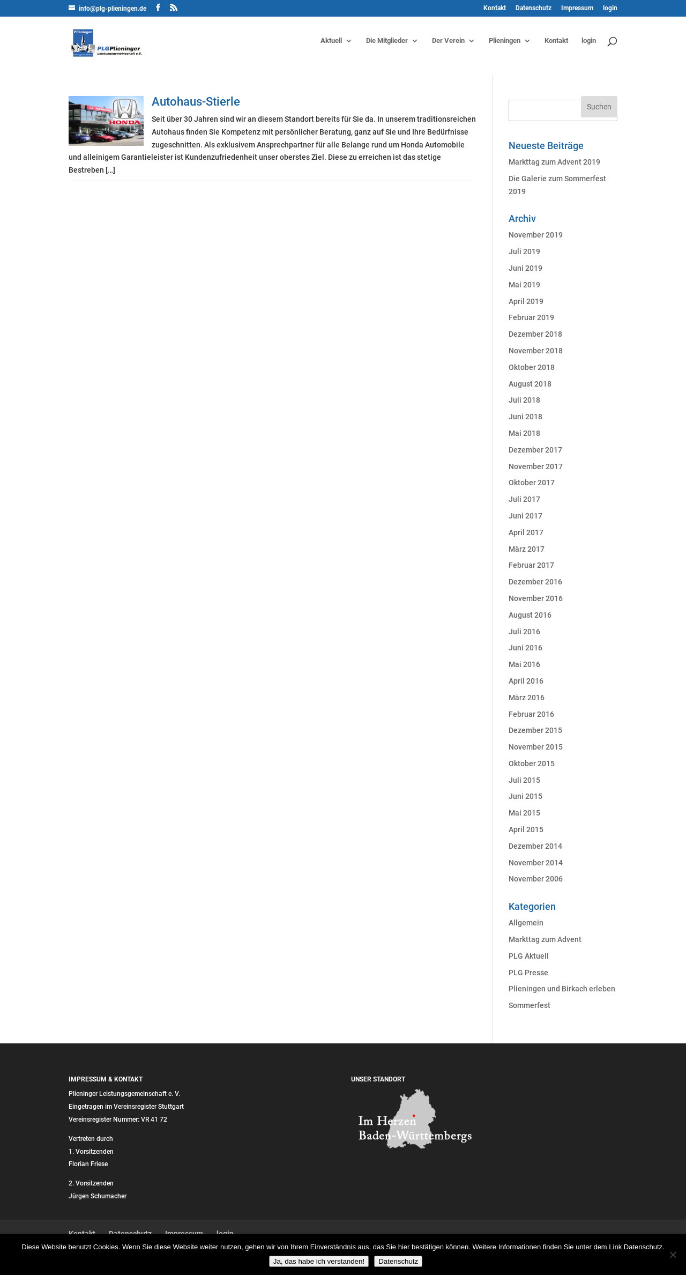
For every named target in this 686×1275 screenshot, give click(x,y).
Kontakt (494, 8)
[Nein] (672, 1254)
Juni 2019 (525, 268)
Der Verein (448, 41)
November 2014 (536, 862)
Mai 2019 (524, 284)
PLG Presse (528, 972)
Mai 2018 (524, 433)
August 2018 (530, 384)
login (610, 8)
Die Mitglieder (387, 41)
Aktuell (331, 41)
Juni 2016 (525, 647)
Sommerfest (529, 1005)
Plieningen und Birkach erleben (562, 988)
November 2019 (536, 235)
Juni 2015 (525, 796)
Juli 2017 (524, 499)
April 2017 (526, 532)
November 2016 (536, 598)
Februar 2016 (531, 714)
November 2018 (536, 350)
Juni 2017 (525, 516)
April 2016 (526, 681)
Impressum (577, 8)
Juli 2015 (524, 780)
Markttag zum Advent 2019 (554, 162)
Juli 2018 (524, 400)
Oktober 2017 (532, 482)
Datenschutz (533, 8)
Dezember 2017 (535, 450)
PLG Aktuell (529, 956)
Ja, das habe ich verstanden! (318, 1261)
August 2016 (530, 615)
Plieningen (504, 41)
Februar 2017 (531, 565)
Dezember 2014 (535, 846)
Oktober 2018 (532, 367)
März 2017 (527, 549)
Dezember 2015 (535, 730)
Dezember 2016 (535, 581)
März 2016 (527, 697)
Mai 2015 (524, 813)
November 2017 (536, 466)
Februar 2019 (531, 317)
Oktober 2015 (532, 763)
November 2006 (536, 878)
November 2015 (536, 747)
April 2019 (526, 301)
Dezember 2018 (535, 334)
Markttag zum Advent (545, 939)
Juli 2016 (524, 631)
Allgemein (526, 922)
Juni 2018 (525, 416)
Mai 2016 (524, 664)
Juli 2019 (524, 251)
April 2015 (526, 829)
